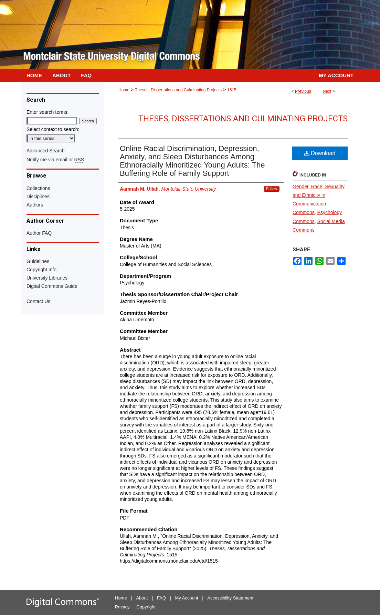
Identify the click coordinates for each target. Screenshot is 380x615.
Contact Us (38, 301)
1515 (231, 90)
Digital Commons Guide (52, 286)
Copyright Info (41, 269)
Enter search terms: (47, 112)
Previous (303, 91)
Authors (35, 205)
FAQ (161, 598)
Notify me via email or (55, 159)
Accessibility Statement (230, 598)
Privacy (122, 606)
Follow (271, 188)
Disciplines (38, 196)
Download (320, 153)
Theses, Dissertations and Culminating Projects (178, 90)
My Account (186, 598)
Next (327, 91)
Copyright (146, 606)
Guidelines (38, 261)
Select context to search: (53, 129)
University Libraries (47, 278)
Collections (38, 188)
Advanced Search (46, 150)
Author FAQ (39, 233)
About (142, 598)
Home (123, 90)
